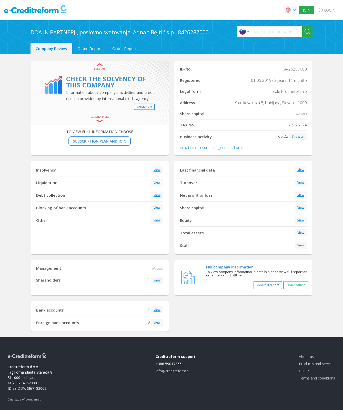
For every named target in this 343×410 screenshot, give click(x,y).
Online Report (89, 48)
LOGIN (329, 10)
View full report (268, 285)
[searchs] (276, 31)
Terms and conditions (317, 378)
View (157, 170)
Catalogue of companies (24, 399)
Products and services (317, 363)
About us (306, 356)
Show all (298, 136)
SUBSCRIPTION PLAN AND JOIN (99, 141)
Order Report (124, 48)
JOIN (306, 10)
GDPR (304, 370)
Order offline (295, 285)
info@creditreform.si (172, 370)
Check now (144, 106)
